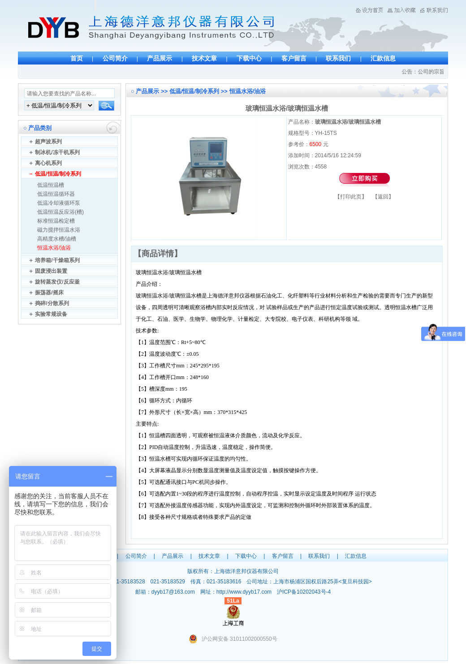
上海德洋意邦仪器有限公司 (246, 571)
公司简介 (115, 58)
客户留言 (293, 58)
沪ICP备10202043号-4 (304, 592)
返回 (383, 197)
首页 (76, 58)
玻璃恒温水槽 (185, 272)
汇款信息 (383, 58)
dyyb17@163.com (173, 592)
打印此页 (351, 197)
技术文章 (204, 58)
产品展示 (159, 58)
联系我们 (338, 58)
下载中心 (249, 58)
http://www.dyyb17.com (244, 592)
